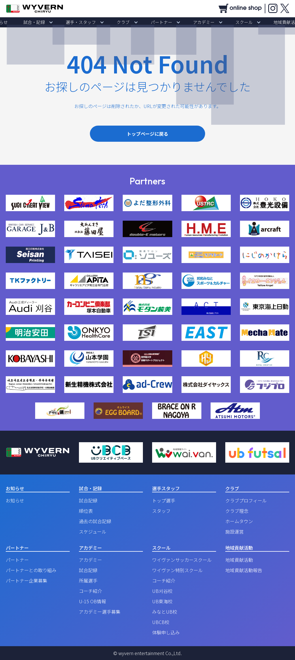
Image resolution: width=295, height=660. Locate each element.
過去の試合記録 (95, 521)
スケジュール (92, 531)
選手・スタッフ (92, 22)
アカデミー (192, 22)
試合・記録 (54, 22)
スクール (225, 22)
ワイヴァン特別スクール (177, 570)
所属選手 (88, 580)
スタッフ (161, 510)
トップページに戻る (147, 133)
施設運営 (234, 531)
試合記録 (88, 500)
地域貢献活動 (259, 22)
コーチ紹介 (90, 590)
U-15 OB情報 (92, 601)
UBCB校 (160, 622)
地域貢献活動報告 (243, 570)
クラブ (127, 22)
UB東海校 (162, 601)
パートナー (158, 22)
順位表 (86, 510)
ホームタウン (239, 521)
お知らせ (26, 22)
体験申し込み (166, 632)
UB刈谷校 (162, 590)
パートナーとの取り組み (31, 570)
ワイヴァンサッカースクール (182, 559)
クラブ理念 (236, 510)
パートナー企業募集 (26, 580)
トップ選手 (163, 500)
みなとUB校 (164, 611)
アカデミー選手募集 (99, 611)
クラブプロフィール (246, 500)
